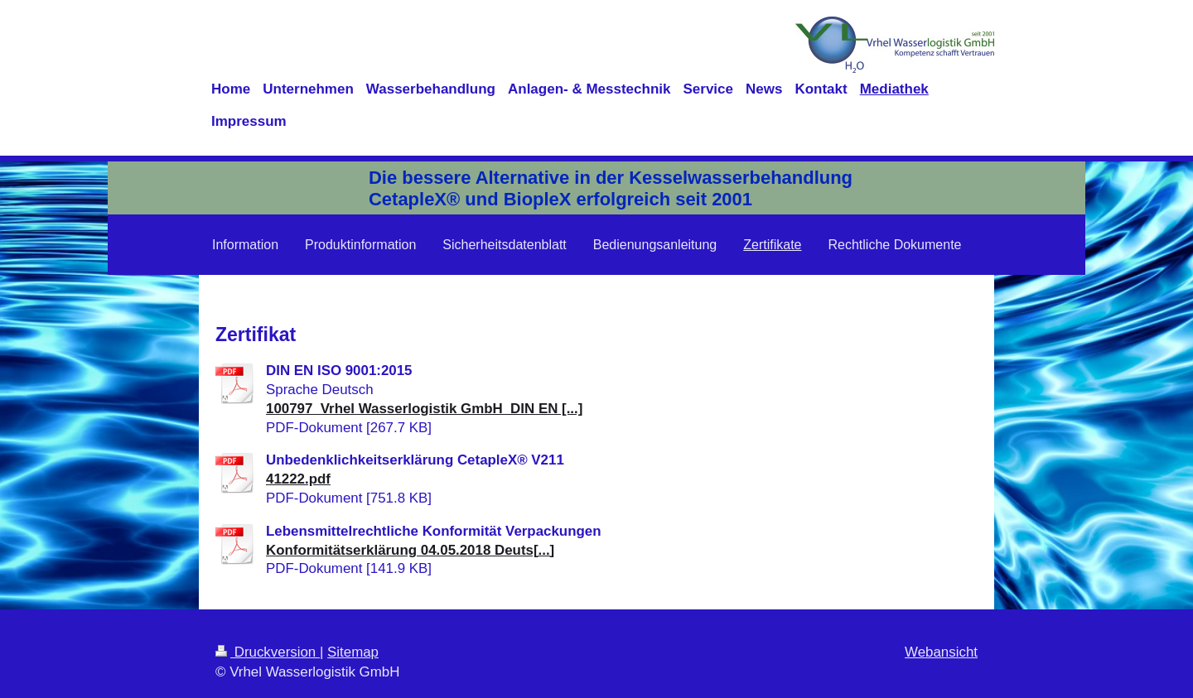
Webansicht (941, 652)
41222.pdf (298, 479)
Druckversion (267, 652)
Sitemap (353, 652)
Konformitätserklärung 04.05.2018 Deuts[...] (410, 550)
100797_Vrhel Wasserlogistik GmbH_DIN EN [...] (424, 408)
